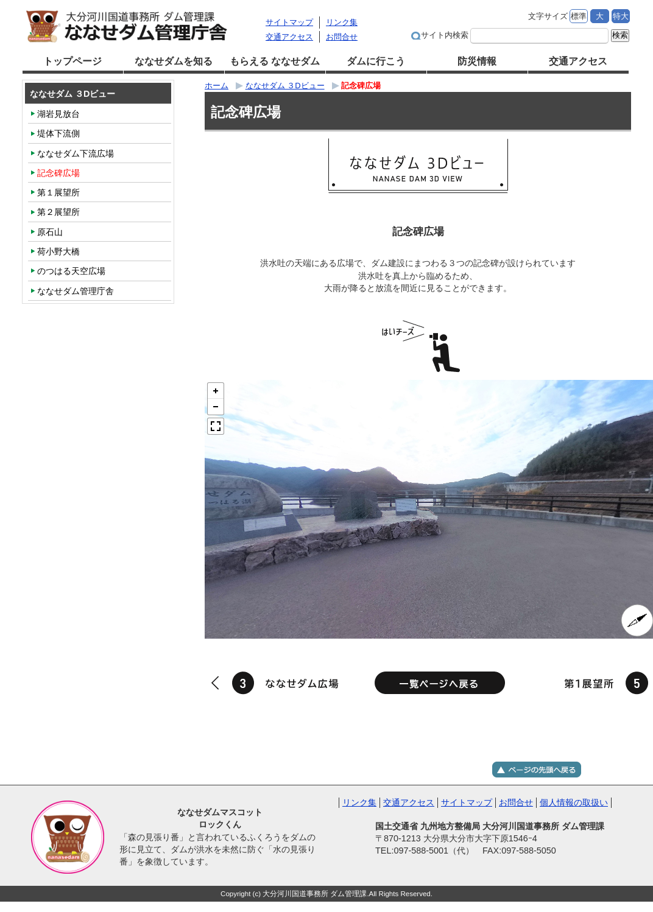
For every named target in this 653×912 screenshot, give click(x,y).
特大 (621, 16)
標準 (579, 16)
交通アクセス (289, 36)
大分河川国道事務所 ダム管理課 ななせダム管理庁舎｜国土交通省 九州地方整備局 (140, 26)
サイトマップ (289, 22)
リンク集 (342, 22)
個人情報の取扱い (574, 802)
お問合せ (342, 36)
